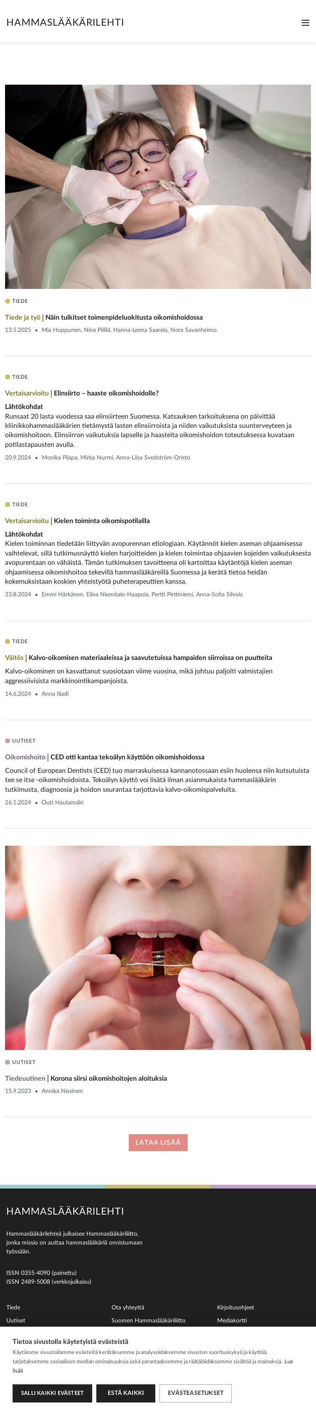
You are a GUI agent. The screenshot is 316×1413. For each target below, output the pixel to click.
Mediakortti (232, 1321)
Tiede (13, 1308)
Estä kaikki (126, 1393)
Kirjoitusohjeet (235, 1308)
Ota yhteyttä (128, 1308)
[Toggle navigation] (305, 23)
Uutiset (15, 1321)
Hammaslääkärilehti (65, 22)
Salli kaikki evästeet (52, 1393)
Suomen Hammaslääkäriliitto (149, 1321)
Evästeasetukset (195, 1393)
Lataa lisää (158, 1142)
